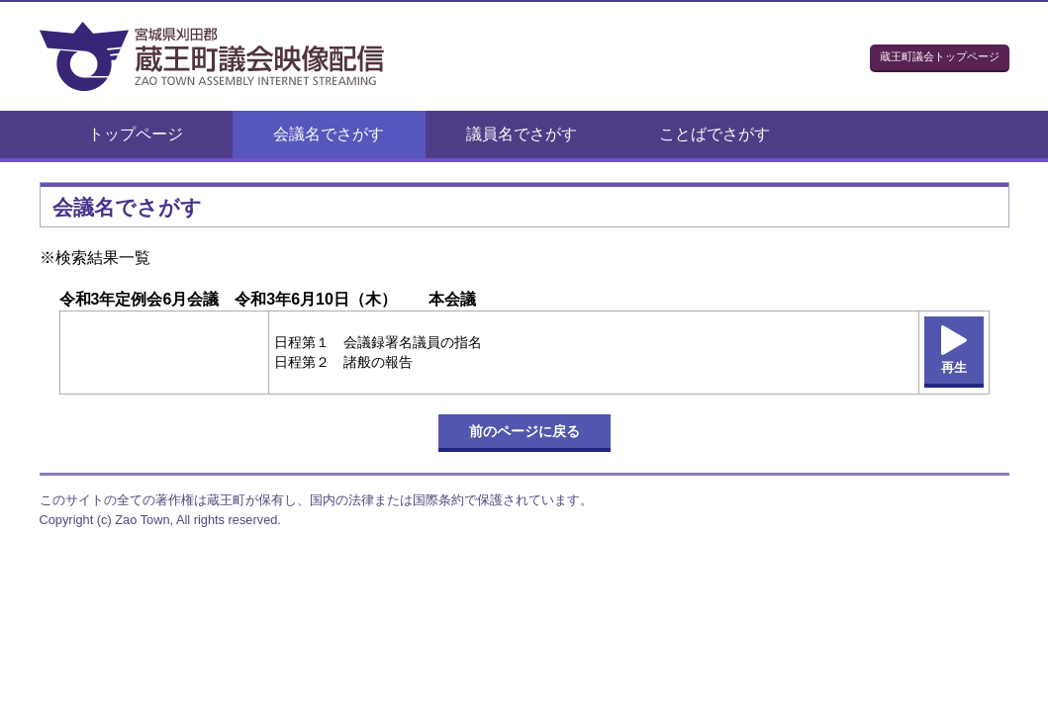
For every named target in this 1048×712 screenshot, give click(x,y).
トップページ (135, 134)
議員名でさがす (521, 134)
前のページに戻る (524, 431)
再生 (954, 367)
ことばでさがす (714, 134)
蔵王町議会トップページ (940, 56)
